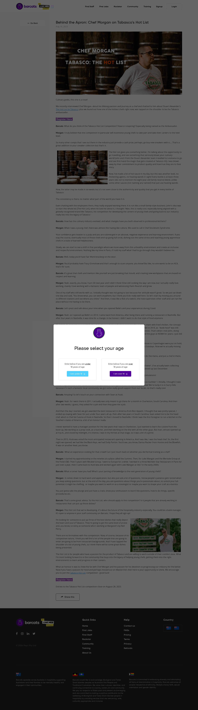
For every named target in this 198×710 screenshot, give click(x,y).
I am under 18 (77, 373)
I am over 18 (120, 373)
